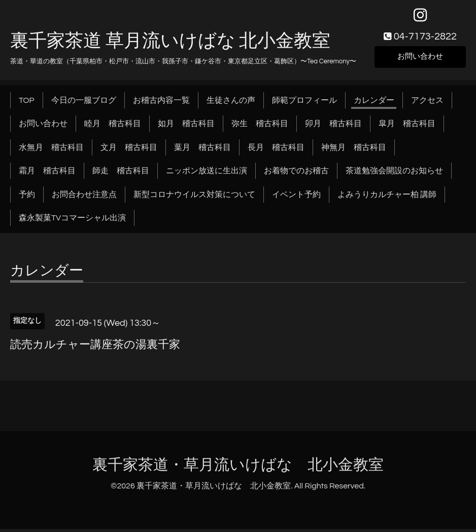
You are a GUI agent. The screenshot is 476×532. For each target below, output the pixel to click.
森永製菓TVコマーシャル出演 (72, 221)
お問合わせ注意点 (84, 198)
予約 (27, 198)
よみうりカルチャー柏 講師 (386, 198)
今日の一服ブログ (83, 103)
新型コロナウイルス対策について (194, 198)
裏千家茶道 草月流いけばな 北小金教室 (170, 44)
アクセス (427, 103)
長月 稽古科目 (276, 150)
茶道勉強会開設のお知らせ (394, 174)
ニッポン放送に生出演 (206, 174)
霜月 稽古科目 (47, 174)
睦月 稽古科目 (112, 127)
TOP (27, 103)
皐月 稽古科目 (407, 127)
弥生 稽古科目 (259, 127)
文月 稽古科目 (128, 150)
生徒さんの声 (231, 103)
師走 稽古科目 (120, 174)
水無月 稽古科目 (51, 150)
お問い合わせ (420, 59)
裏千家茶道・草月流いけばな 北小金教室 (238, 468)
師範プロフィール (304, 103)
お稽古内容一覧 (161, 103)
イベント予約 (296, 198)
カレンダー (374, 103)
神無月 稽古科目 (353, 150)
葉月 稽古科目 (202, 150)
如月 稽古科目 (186, 127)
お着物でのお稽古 (296, 174)
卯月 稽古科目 (333, 127)
